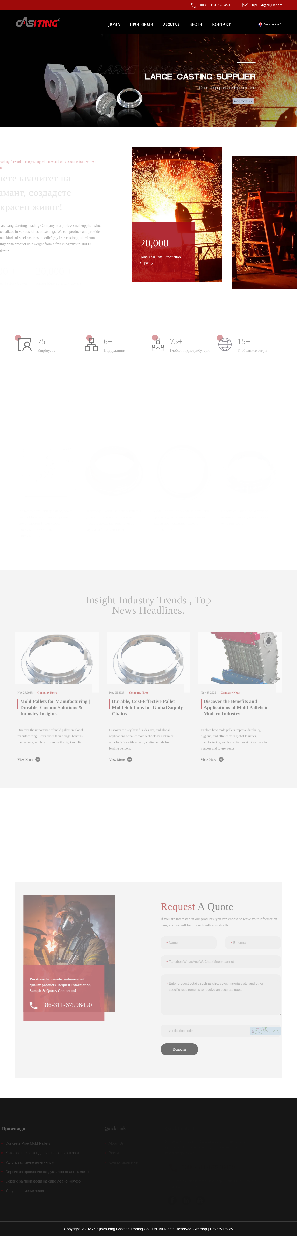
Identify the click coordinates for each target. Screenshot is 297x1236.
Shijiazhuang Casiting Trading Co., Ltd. (126, 1229)
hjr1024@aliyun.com (267, 5)
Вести (195, 25)
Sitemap (200, 1229)
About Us (171, 25)
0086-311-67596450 (215, 5)
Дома (114, 25)
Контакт (221, 25)
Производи (141, 25)
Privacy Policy (221, 1229)
